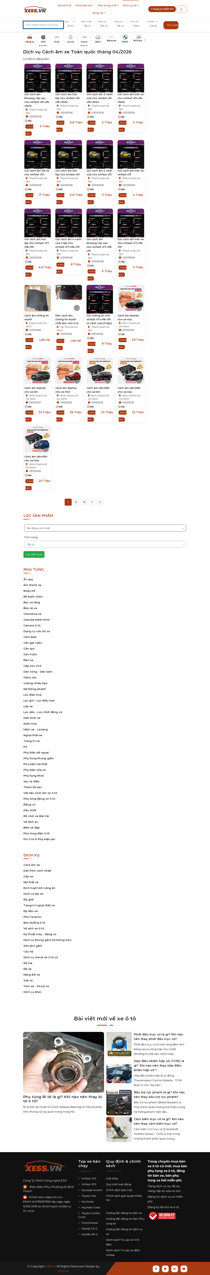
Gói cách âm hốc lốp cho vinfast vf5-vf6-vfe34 (67, 98)
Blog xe (98, 13)
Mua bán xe (83, 5)
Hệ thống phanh (34, 689)
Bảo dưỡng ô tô (34, 922)
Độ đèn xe (30, 911)
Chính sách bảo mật (119, 1190)
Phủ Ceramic (32, 916)
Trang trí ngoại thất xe (39, 905)
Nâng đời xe (31, 974)
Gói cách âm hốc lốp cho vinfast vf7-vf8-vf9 (37, 243)
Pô (25, 746)
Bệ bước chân (33, 596)
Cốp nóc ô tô (32, 666)
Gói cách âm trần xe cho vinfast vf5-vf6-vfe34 (131, 98)
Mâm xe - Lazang (35, 729)
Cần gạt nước (32, 642)
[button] (72, 26)
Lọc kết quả (34, 554)
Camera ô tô (32, 625)
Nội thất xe (31, 882)
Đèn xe (28, 660)
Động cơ (29, 804)
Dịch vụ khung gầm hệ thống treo (47, 940)
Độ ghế (28, 899)
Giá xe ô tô (64, 5)
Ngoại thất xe (32, 735)
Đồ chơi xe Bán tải (36, 816)
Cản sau (29, 648)
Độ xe (27, 968)
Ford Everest (88, 1222)
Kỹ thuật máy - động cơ (40, 934)
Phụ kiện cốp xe (34, 769)
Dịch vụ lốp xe (33, 893)
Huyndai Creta (89, 1207)
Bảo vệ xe (30, 608)
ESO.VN (63, 1271)
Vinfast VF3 (87, 1178)
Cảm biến (30, 637)
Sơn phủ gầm (32, 945)
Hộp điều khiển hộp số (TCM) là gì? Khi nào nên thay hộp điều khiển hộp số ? (159, 1065)
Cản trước (30, 654)
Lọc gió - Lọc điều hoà (38, 700)
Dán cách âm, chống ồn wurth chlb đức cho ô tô (67, 319)
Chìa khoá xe (32, 614)
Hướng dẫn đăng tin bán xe (124, 1213)
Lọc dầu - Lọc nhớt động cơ (42, 712)
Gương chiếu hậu (35, 683)
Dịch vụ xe (130, 5)
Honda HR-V (88, 1234)
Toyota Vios (87, 1195)
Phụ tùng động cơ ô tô (39, 798)
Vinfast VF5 (87, 1184)
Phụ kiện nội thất (35, 764)
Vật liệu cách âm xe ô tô (40, 793)
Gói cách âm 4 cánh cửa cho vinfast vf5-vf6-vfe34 (100, 98)
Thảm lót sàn (32, 787)
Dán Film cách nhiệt (37, 870)
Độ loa (27, 963)
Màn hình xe (32, 717)
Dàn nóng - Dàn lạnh (37, 671)
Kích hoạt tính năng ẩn (39, 888)
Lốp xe (28, 706)
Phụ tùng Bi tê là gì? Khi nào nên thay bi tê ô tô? (62, 1099)
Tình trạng (31, 537)
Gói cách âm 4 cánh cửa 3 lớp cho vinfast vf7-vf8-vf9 (68, 243)
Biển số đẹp (31, 827)
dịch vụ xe (163, 1186)
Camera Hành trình (36, 619)
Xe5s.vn (51, 1266)
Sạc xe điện (31, 781)
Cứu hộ (28, 951)
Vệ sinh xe (30, 821)
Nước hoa (30, 723)
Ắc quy (28, 579)
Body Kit (29, 590)
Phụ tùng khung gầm (38, 758)
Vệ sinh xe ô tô (33, 928)
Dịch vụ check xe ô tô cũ (40, 957)
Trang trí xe (31, 741)
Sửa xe (28, 980)
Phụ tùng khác (33, 775)
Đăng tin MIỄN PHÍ (164, 9)
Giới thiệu (112, 1178)
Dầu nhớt (29, 810)
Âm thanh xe (32, 585)
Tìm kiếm (172, 25)
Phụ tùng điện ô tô (36, 833)
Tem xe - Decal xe (36, 986)
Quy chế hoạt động (118, 1184)
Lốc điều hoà (32, 694)
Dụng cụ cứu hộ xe (36, 631)
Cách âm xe (31, 865)
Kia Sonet (86, 1201)
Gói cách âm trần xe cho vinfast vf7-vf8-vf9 (131, 243)
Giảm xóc (30, 677)
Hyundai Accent (90, 1190)
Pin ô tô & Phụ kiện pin (39, 839)
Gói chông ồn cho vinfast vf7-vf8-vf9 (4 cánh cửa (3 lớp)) (99, 319)
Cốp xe (28, 876)
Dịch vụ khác (32, 992)
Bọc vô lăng (31, 602)
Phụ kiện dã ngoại (36, 752)
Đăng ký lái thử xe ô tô (163, 1207)
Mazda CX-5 (87, 1228)
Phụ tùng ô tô (107, 5)
